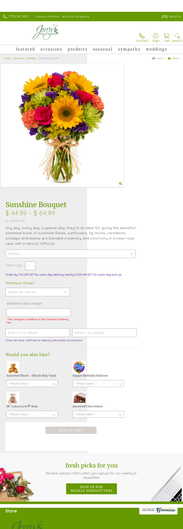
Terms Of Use (98, 525)
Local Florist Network (145, 525)
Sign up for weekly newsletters (91, 369)
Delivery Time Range (111, 180)
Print (158, 58)
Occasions (19, 58)
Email (173, 58)
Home (8, 58)
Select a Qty (101, 139)
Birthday (31, 58)
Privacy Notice (119, 525)
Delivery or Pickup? (107, 160)
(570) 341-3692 (18, 16)
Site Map (168, 525)
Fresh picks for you (91, 351)
